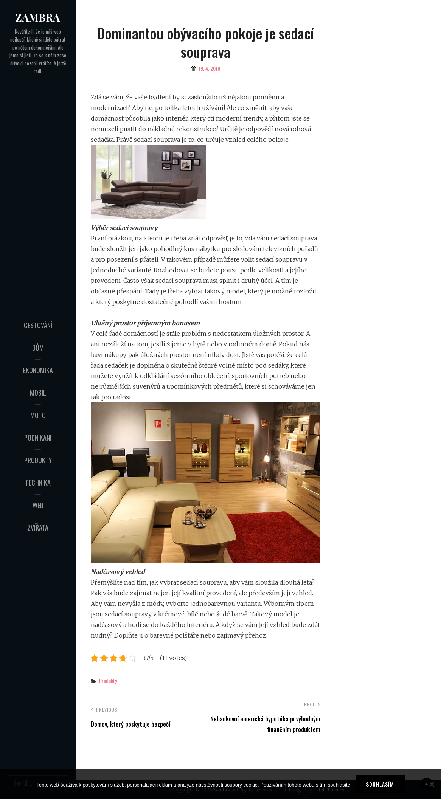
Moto (38, 415)
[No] (431, 784)
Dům (38, 347)
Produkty (38, 460)
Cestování (38, 325)
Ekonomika (38, 370)
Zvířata (38, 527)
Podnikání (37, 437)
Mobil (38, 392)
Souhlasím (380, 784)
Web (38, 505)
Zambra (38, 17)
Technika (38, 482)
